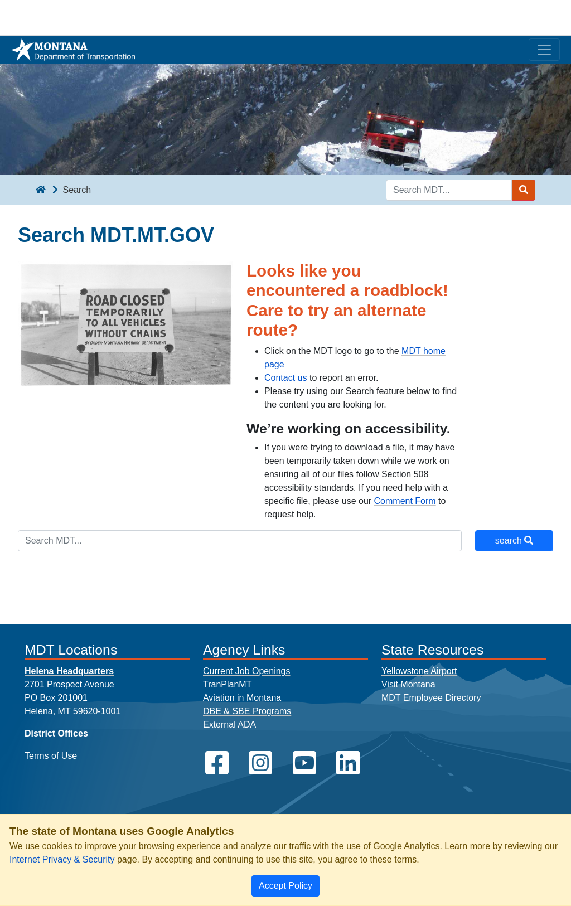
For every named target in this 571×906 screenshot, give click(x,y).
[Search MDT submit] (523, 190)
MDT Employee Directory (431, 697)
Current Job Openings (247, 671)
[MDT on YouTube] (304, 763)
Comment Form (405, 501)
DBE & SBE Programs (247, 711)
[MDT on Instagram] (260, 763)
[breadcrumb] (41, 190)
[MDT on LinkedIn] (348, 763)
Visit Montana (408, 684)
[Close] (285, 886)
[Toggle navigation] (544, 49)
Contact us (285, 377)
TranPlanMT (227, 684)
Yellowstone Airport (419, 671)
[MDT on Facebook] (217, 763)
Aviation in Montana (242, 697)
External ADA (229, 724)
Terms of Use (51, 755)
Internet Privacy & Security (62, 859)
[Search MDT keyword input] (449, 190)
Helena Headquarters (69, 671)
